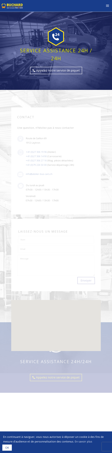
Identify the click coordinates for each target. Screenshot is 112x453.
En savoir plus (83, 441)
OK (7, 447)
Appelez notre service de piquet (58, 70)
